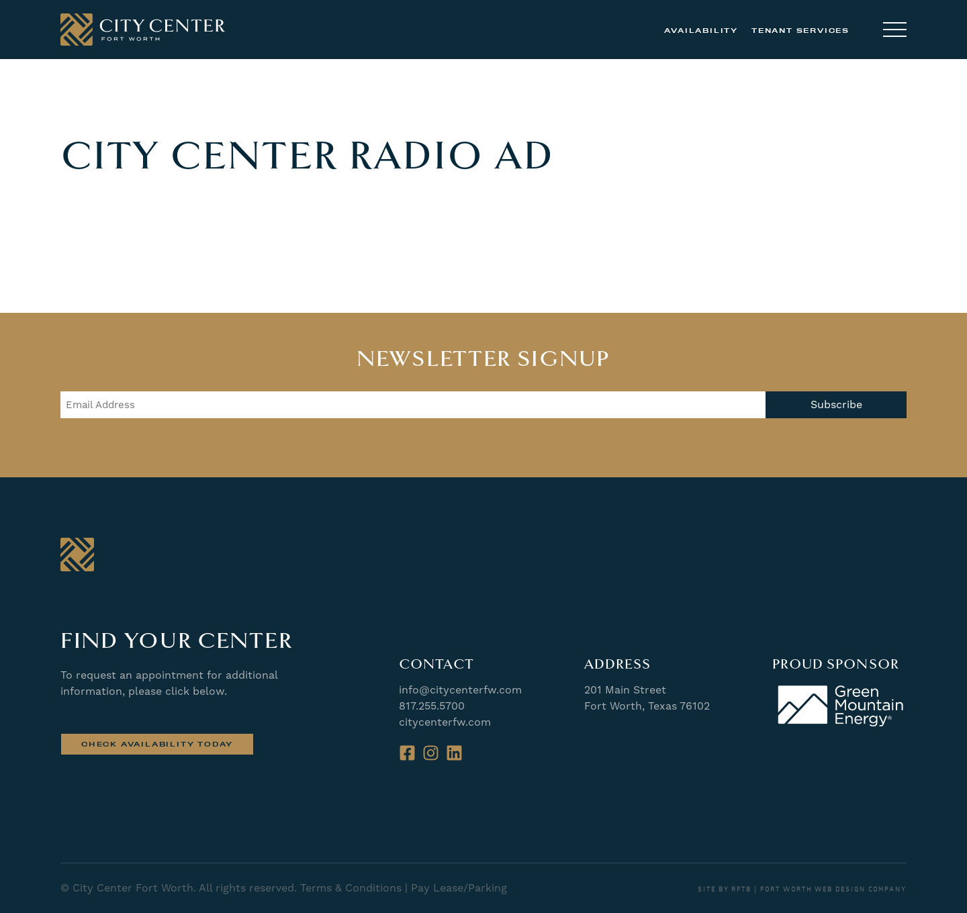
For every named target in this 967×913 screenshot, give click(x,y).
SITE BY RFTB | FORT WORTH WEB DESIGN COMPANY (802, 889)
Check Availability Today (157, 744)
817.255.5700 (432, 706)
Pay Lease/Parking (459, 887)
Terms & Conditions (351, 887)
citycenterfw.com (445, 722)
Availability (701, 30)
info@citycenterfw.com (460, 689)
